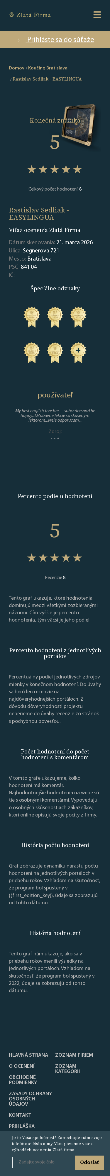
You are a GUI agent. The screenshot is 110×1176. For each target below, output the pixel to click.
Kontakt (20, 1115)
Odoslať (89, 1162)
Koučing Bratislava (47, 68)
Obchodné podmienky (23, 1080)
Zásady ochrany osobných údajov (30, 1099)
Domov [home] (16, 68)
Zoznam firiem (74, 1055)
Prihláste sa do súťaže (55, 40)
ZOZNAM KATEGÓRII (67, 1069)
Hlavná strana (28, 1055)
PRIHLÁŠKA (22, 1126)
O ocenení (22, 1066)
